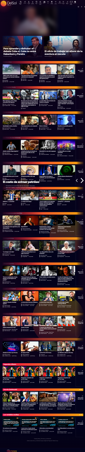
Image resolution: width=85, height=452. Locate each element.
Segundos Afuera (70, 4)
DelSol (12, 3)
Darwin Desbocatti (32, 4)
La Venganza (57, 4)
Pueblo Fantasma (53, 4)
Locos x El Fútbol (66, 4)
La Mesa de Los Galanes (41, 4)
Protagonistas (61, 3)
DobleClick (24, 3)
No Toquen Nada (28, 4)
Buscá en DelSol (20, 4)
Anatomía (78, 3)
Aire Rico (45, 3)
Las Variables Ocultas (74, 4)
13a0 (49, 3)
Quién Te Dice (37, 4)
